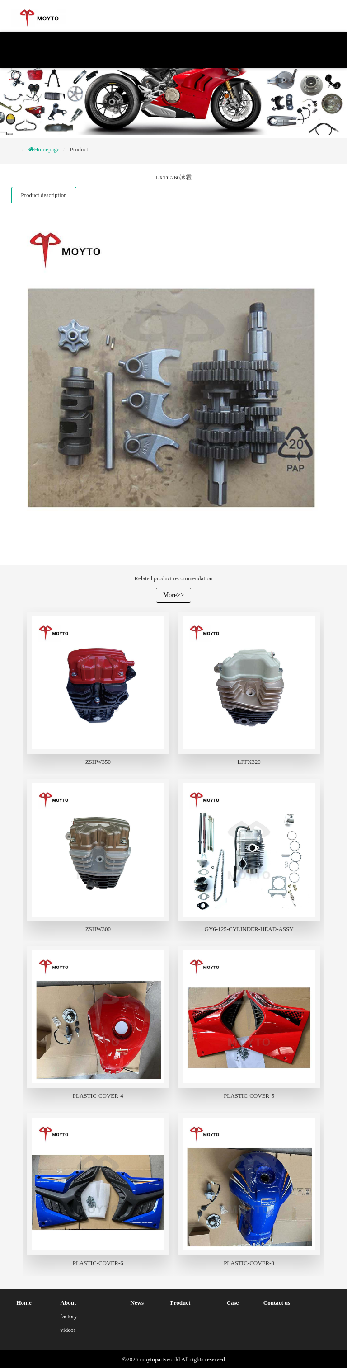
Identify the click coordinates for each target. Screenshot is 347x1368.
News (137, 1302)
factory (69, 1316)
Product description (43, 195)
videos (68, 1329)
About (68, 1302)
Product (79, 149)
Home (23, 1302)
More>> (173, 595)
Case (233, 1302)
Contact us (277, 1302)
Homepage (46, 149)
